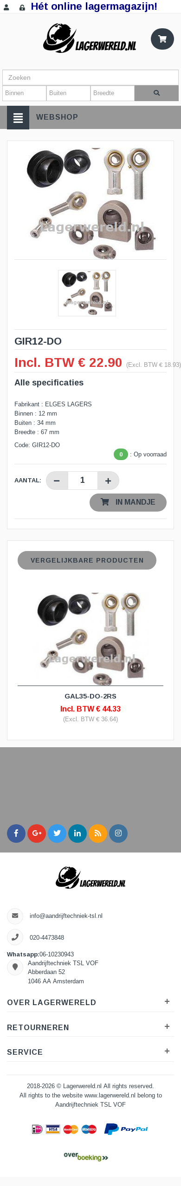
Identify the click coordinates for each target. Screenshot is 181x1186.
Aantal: (27, 480)
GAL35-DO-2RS (90, 696)
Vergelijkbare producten (87, 560)
